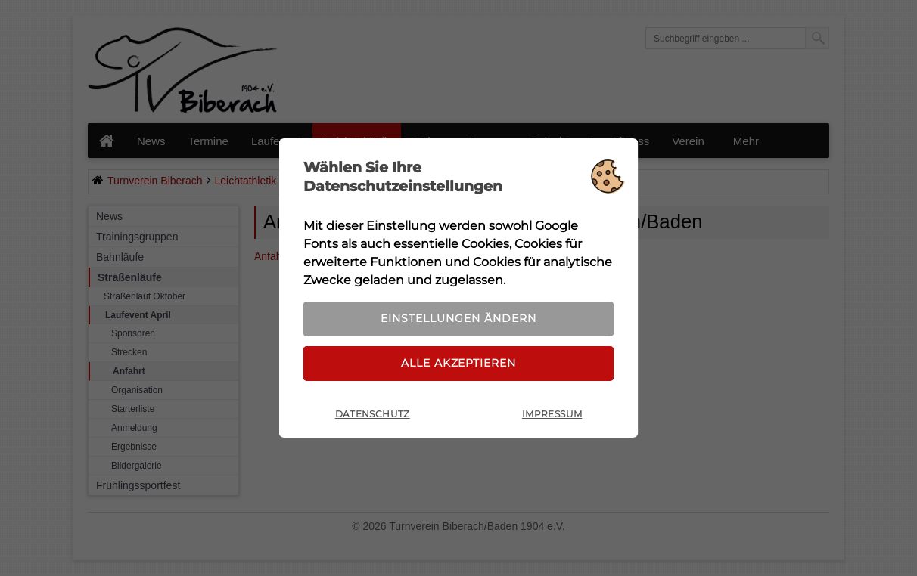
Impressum (552, 417)
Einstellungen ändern (458, 317)
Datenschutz (372, 417)
